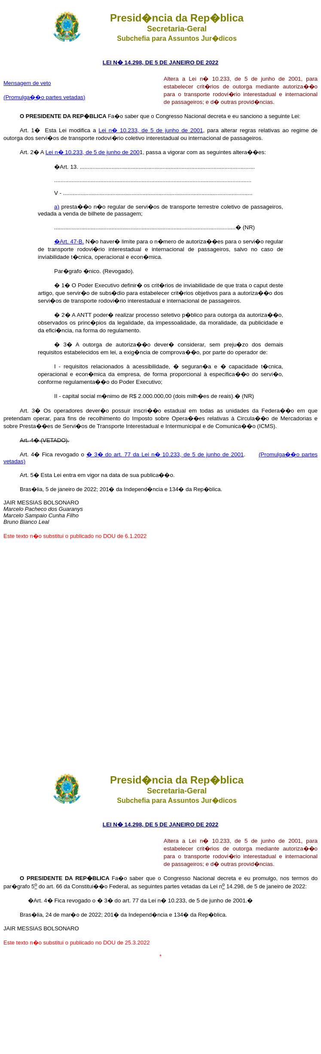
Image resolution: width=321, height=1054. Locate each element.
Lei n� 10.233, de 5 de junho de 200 (93, 152)
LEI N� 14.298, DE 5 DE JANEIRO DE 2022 (160, 62)
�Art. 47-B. (69, 241)
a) (56, 207)
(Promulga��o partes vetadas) (44, 97)
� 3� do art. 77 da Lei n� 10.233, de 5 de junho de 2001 (165, 454)
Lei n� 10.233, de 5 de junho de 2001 (150, 130)
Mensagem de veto (27, 83)
